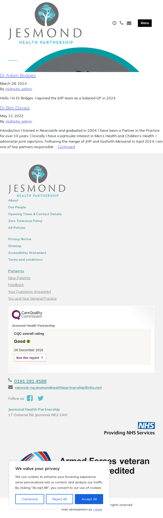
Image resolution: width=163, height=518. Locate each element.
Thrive (97, 511)
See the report (27, 359)
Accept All (89, 499)
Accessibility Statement (27, 254)
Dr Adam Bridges (18, 77)
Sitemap (14, 247)
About (13, 202)
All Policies (16, 229)
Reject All (60, 499)
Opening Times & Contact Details (35, 216)
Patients (16, 272)
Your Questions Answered (29, 293)
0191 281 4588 (30, 383)
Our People (17, 209)
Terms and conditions (25, 261)
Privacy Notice (19, 241)
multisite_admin (18, 90)
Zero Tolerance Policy (25, 222)
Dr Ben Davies (15, 109)
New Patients (19, 279)
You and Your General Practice (32, 300)
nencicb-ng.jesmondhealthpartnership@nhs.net (58, 389)
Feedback (16, 286)
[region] (59, 485)
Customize (30, 499)
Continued (66, 148)
